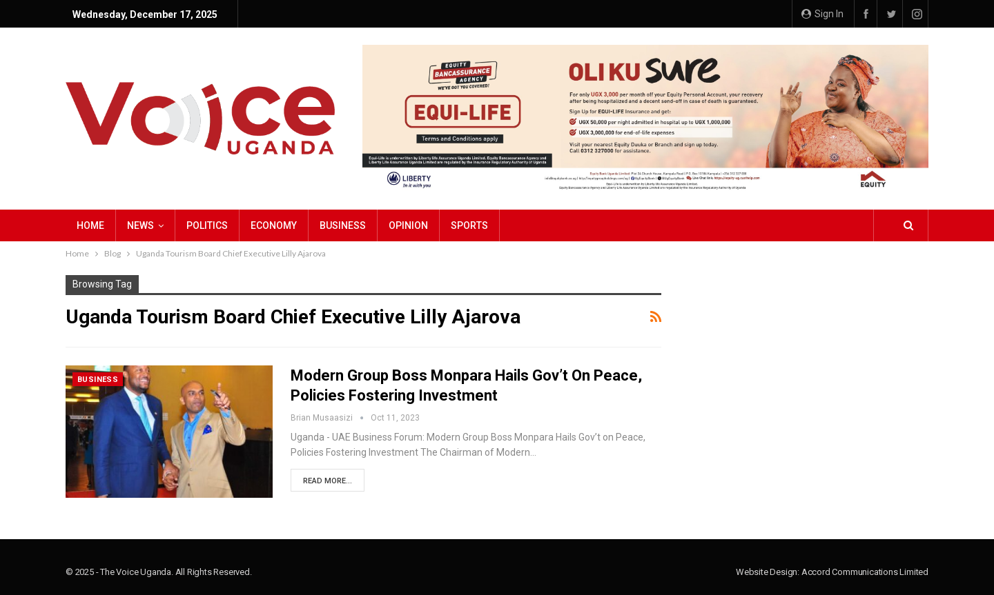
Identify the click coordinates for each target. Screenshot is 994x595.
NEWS (140, 225)
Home (90, 225)
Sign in (822, 13)
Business (343, 225)
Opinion (408, 225)
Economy (274, 225)
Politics (207, 225)
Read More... (327, 480)
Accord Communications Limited (864, 572)
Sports (469, 225)
